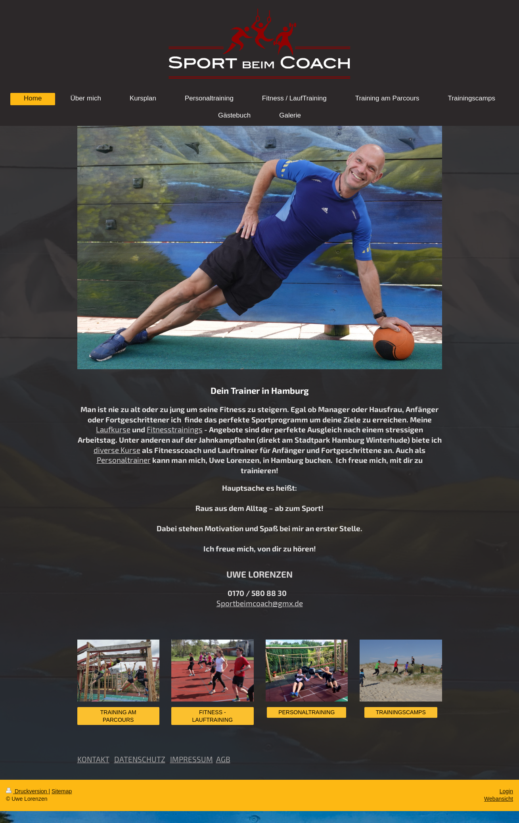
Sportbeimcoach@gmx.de (259, 603)
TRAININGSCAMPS (401, 712)
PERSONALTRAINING (306, 712)
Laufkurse (113, 429)
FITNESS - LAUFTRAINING (212, 716)
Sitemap (62, 791)
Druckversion (27, 791)
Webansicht (498, 799)
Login (506, 791)
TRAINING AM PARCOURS (118, 716)
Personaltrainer (124, 460)
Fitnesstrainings (175, 429)
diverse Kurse (117, 450)
